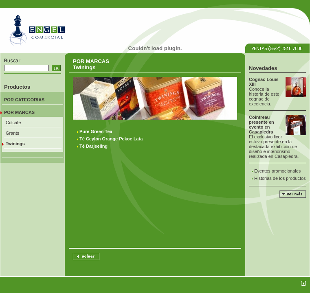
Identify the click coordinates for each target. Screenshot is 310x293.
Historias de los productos (280, 178)
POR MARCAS (19, 112)
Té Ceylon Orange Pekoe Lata (111, 138)
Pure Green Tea (95, 131)
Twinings (15, 143)
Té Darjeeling (93, 146)
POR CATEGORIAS (24, 99)
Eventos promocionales (277, 170)
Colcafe (13, 122)
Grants (12, 133)
